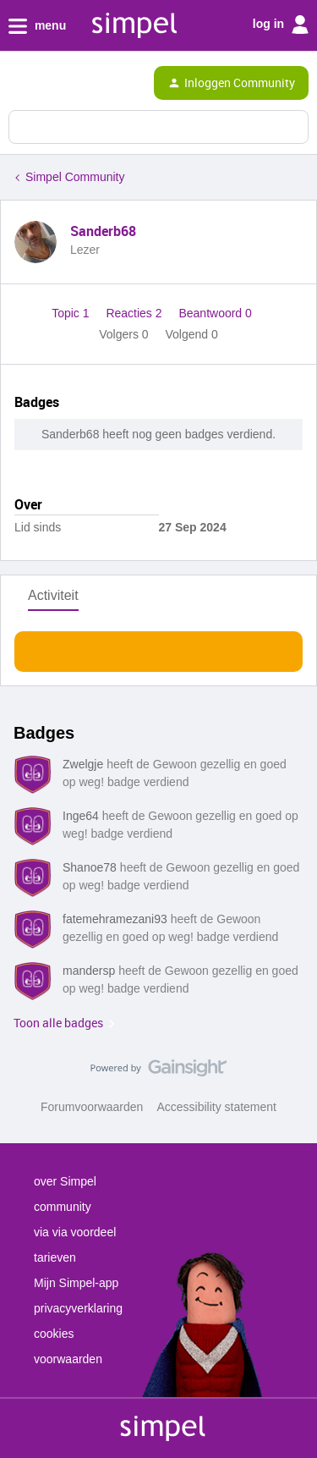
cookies (54, 1333)
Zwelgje (83, 764)
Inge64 (81, 816)
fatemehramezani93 (115, 919)
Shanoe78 (90, 867)
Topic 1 (72, 313)
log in (281, 24)
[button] (18, 86)
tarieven (55, 1257)
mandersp (89, 970)
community (62, 1206)
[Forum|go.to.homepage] (84, 82)
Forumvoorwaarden (92, 1107)
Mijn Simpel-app (76, 1283)
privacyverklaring (78, 1308)
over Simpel (65, 1181)
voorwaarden (68, 1359)
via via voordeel (75, 1232)
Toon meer (158, 647)
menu (37, 26)
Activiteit (53, 595)
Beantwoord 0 (214, 313)
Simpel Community (74, 177)
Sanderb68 (103, 231)
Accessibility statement (216, 1107)
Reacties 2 (135, 313)
